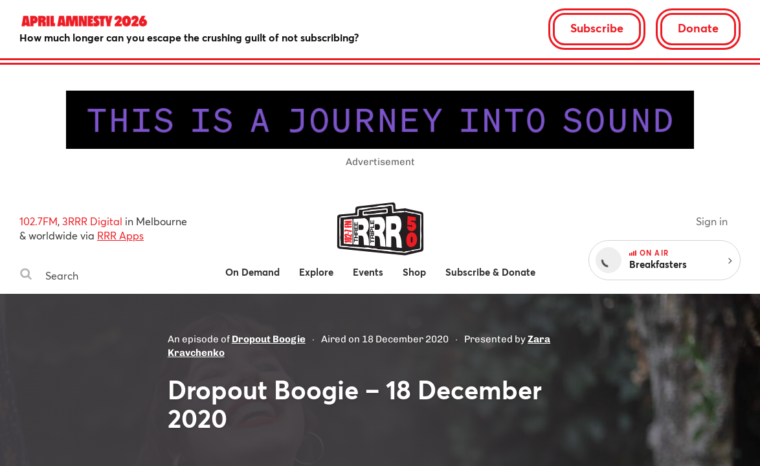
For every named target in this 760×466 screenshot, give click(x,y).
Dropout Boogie (269, 339)
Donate (698, 28)
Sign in (712, 221)
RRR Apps (120, 235)
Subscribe (596, 28)
